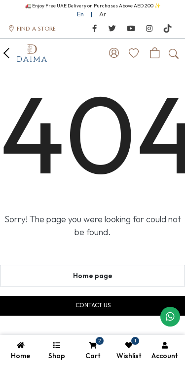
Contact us (93, 305)
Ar (102, 14)
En (80, 14)
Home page (92, 275)
